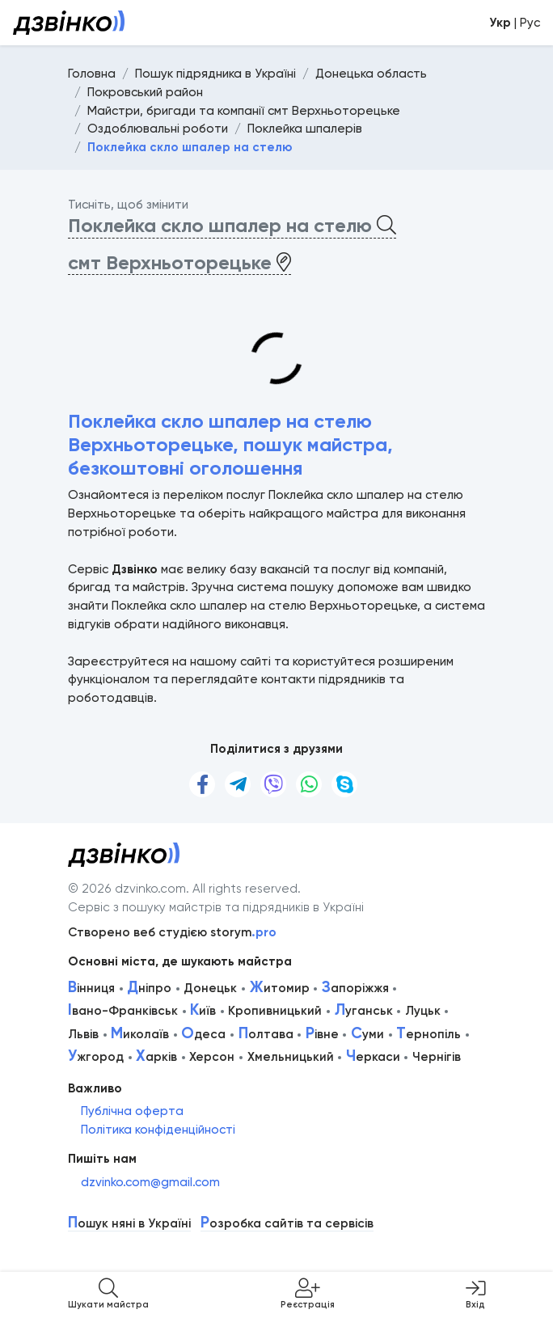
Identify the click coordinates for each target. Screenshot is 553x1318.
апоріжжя (355, 988)
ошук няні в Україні (129, 1223)
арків (156, 1057)
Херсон (211, 1057)
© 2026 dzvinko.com (127, 888)
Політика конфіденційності (158, 1129)
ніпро (149, 988)
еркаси (373, 1057)
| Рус (514, 22)
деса (203, 1034)
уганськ (364, 1010)
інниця (91, 988)
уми (367, 1034)
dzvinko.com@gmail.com (150, 1182)
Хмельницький (290, 1057)
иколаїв (140, 1034)
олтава (266, 1034)
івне (322, 1034)
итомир (280, 988)
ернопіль (428, 1034)
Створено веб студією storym (172, 932)
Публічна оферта (132, 1111)
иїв (203, 1010)
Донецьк (210, 988)
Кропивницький (275, 1010)
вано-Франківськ (123, 1010)
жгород (96, 1057)
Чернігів (436, 1057)
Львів (83, 1034)
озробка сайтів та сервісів (287, 1223)
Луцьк (423, 1010)
